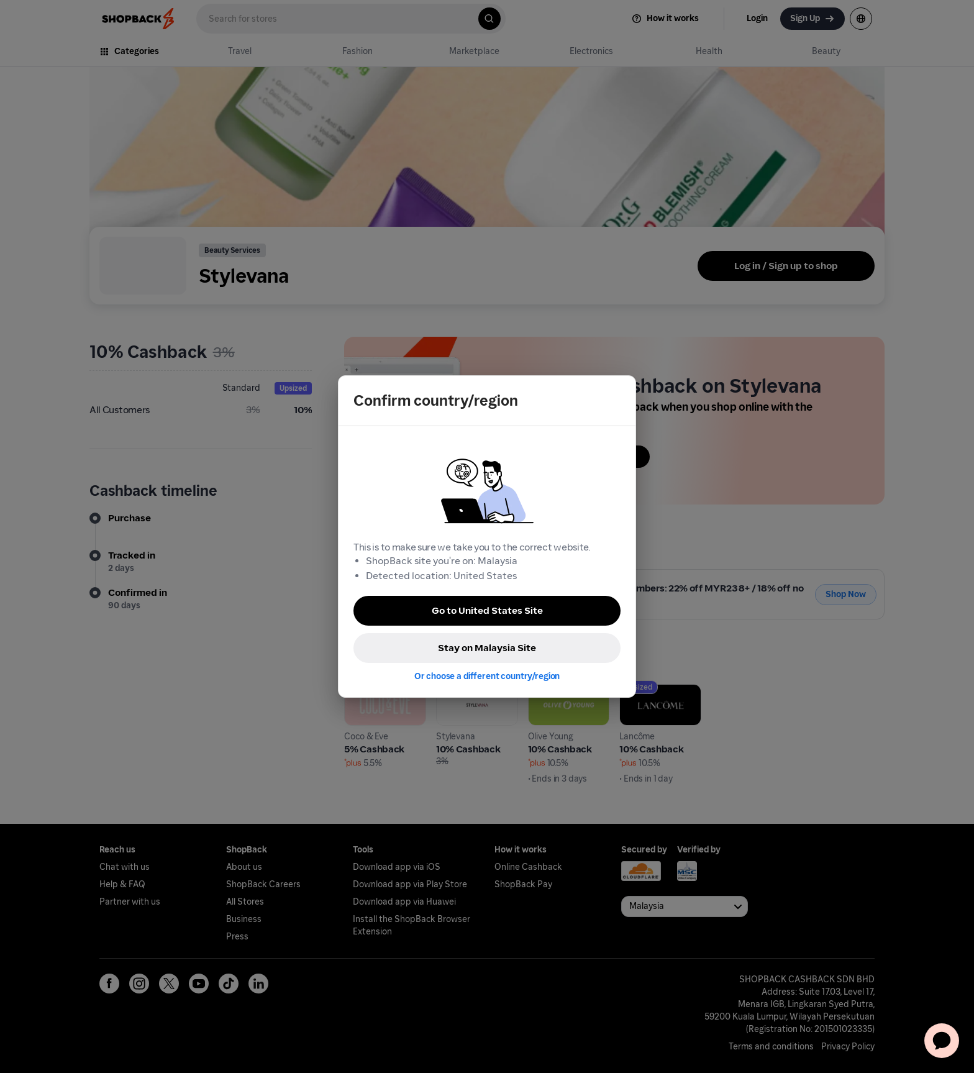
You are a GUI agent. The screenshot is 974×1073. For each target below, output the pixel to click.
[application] (941, 1040)
